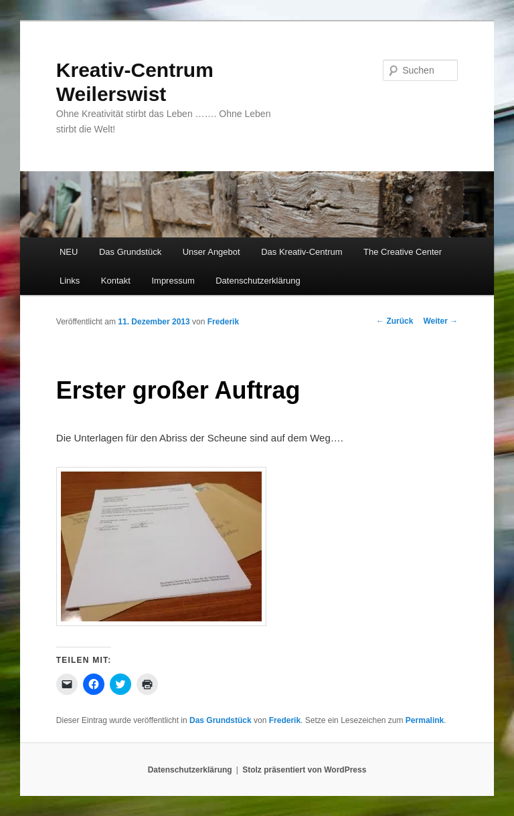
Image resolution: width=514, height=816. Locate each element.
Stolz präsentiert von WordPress (304, 770)
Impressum (172, 281)
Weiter (440, 321)
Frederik (223, 321)
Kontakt (116, 281)
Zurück (394, 321)
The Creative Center (402, 252)
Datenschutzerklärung (258, 281)
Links (70, 281)
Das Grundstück (130, 252)
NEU (69, 252)
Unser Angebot (211, 252)
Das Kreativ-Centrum (301, 252)
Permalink (425, 720)
